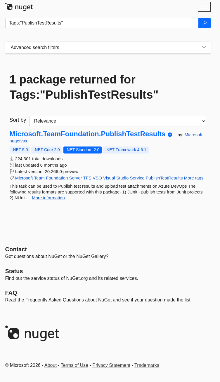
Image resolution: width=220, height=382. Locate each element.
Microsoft (193, 134)
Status (14, 271)
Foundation (57, 177)
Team (39, 177)
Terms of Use (74, 365)
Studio (122, 177)
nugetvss (18, 140)
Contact (16, 249)
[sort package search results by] (117, 121)
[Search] (204, 23)
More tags (194, 177)
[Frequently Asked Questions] (11, 292)
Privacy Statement (111, 365)
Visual (109, 177)
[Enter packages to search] (102, 23)
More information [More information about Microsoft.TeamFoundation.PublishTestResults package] (48, 197)
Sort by (18, 120)
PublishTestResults (164, 177)
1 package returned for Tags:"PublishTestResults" (84, 87)
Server (75, 177)
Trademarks (146, 365)
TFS (87, 177)
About (50, 365)
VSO (97, 177)
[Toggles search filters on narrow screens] (204, 47)
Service (137, 177)
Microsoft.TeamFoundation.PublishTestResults (88, 134)
